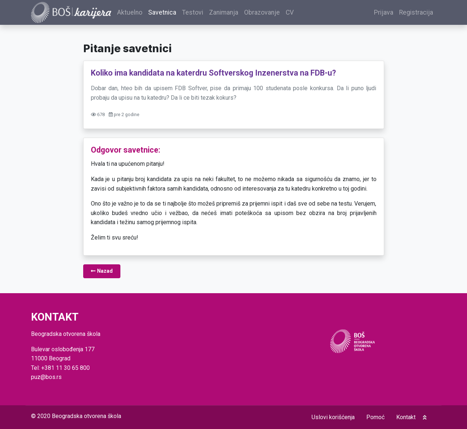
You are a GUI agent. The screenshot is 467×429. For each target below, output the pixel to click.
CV (290, 12)
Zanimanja (223, 12)
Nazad (102, 271)
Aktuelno (129, 12)
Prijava (383, 12)
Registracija (416, 12)
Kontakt (406, 417)
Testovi (192, 12)
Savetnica (162, 12)
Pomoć (375, 417)
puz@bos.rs (46, 377)
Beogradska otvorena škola (86, 416)
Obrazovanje (262, 12)
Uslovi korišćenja (333, 417)
